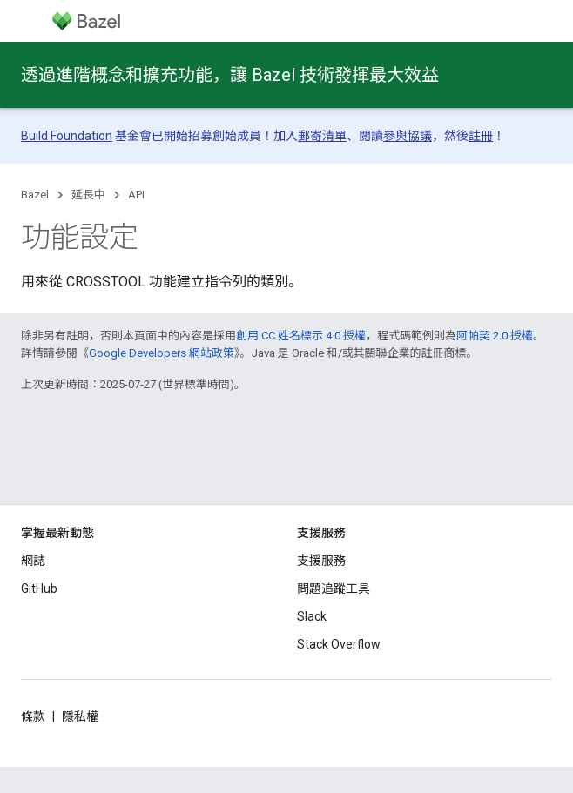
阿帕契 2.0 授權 (494, 335)
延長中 (88, 194)
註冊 (481, 136)
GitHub (39, 588)
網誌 (33, 561)
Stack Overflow (339, 644)
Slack (312, 616)
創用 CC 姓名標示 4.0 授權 (301, 335)
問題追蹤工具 (333, 588)
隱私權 (80, 716)
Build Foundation (66, 136)
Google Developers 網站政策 (161, 353)
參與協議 (407, 136)
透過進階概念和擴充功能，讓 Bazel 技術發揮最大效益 (230, 74)
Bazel (35, 194)
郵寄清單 (322, 136)
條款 (33, 716)
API (136, 194)
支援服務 (321, 561)
